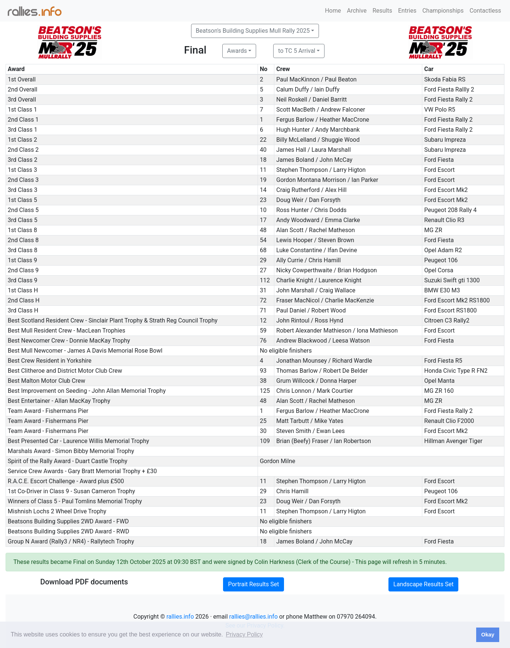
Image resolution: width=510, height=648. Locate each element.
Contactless (485, 10)
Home (333, 10)
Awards (237, 50)
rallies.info (180, 616)
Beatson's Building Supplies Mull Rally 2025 (253, 30)
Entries (407, 10)
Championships (443, 10)
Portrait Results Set (253, 584)
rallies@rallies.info (253, 616)
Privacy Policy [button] (244, 634)
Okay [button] (487, 635)
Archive (357, 10)
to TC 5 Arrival (296, 50)
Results (382, 10)
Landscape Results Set (423, 584)
